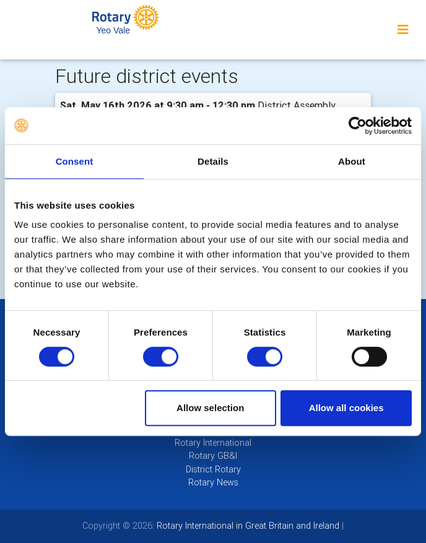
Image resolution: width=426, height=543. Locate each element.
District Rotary (213, 469)
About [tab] (351, 161)
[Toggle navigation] (403, 29)
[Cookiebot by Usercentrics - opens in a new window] (357, 125)
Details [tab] (213, 161)
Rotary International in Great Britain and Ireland (246, 525)
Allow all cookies (346, 407)
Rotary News (213, 482)
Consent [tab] (74, 161)
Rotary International (213, 442)
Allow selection (210, 407)
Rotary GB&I (213, 455)
